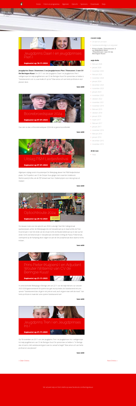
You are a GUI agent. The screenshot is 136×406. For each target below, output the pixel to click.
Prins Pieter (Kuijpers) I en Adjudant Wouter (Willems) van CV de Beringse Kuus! (52, 276)
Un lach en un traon (99, 50)
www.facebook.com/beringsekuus (80, 395)
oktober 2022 (97, 107)
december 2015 (98, 149)
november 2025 (98, 79)
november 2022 (98, 103)
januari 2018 (96, 124)
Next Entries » (112, 369)
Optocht (75, 4)
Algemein (65, 4)
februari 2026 (97, 72)
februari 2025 (97, 83)
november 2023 (98, 96)
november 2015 (98, 152)
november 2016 (98, 138)
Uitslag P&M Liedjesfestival (46, 167)
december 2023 (98, 93)
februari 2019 (97, 117)
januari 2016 (96, 145)
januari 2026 (96, 76)
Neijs (104, 4)
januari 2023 (96, 100)
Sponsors (84, 4)
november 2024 (98, 86)
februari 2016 (97, 142)
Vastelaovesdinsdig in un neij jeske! (104, 53)
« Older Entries (24, 369)
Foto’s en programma (51, 4)
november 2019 (98, 114)
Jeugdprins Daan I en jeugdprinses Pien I (52, 63)
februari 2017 (97, 131)
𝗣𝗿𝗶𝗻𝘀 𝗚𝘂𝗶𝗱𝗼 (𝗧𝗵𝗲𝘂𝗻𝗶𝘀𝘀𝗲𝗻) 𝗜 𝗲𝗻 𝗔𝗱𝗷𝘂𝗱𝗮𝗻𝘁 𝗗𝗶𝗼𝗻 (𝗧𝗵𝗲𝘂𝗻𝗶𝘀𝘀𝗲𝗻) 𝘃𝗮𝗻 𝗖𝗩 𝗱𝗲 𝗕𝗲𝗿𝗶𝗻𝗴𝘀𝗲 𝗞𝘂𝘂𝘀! (104, 59)
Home (38, 4)
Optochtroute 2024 (40, 221)
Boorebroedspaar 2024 (43, 122)
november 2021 (98, 110)
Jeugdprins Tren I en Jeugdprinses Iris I (52, 332)
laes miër (81, 95)
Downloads (94, 4)
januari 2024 (96, 89)
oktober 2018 (97, 121)
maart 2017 (96, 128)
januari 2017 (96, 135)
